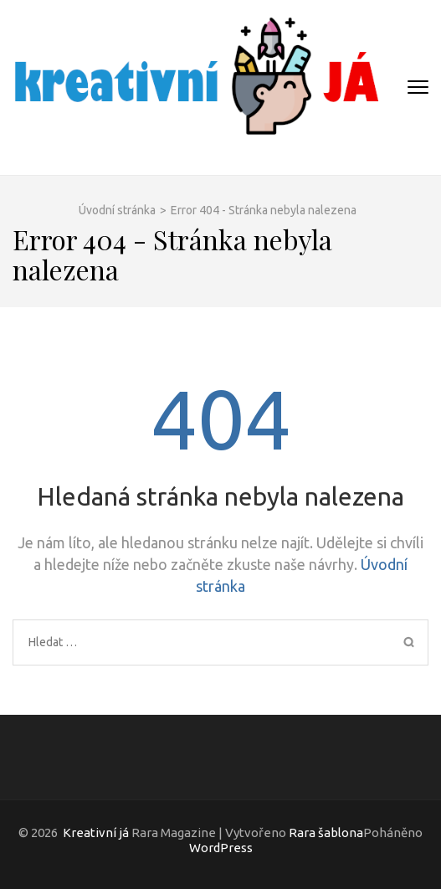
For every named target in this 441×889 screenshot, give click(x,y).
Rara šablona (326, 832)
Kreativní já (96, 832)
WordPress (221, 847)
